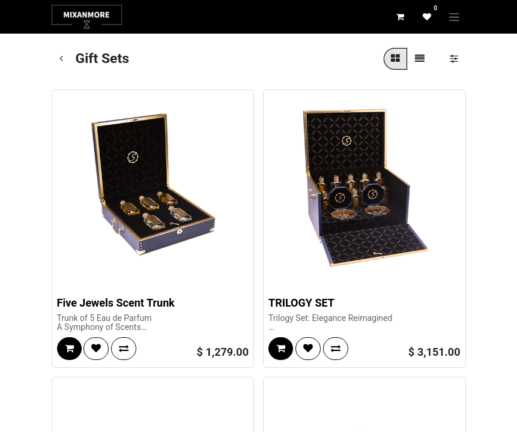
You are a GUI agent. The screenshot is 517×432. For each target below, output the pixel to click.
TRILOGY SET (301, 302)
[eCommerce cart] (400, 17)
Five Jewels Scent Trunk (116, 302)
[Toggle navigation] (454, 17)
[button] (69, 348)
